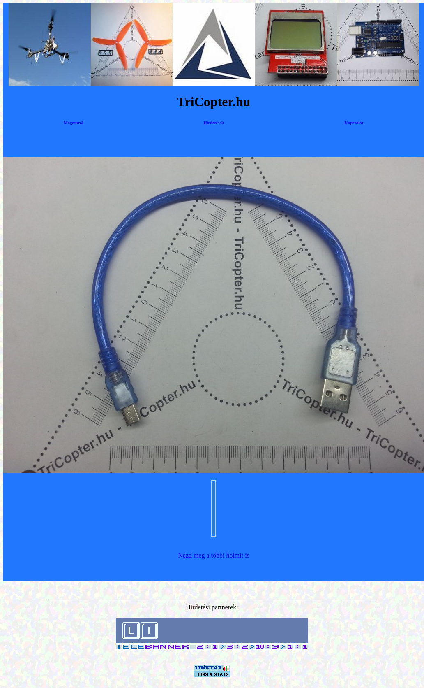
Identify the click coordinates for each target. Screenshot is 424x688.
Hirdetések (213, 123)
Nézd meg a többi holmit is (213, 555)
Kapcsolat (354, 123)
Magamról (73, 123)
